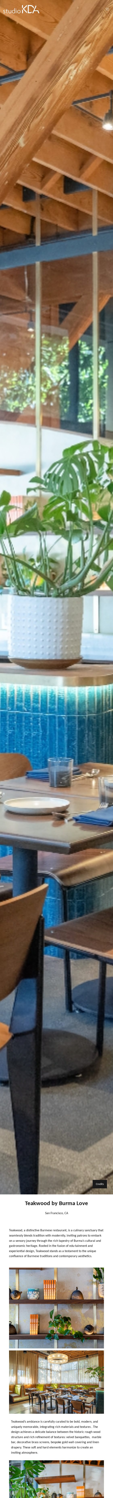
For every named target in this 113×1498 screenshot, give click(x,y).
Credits (100, 1184)
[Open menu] (107, 9)
